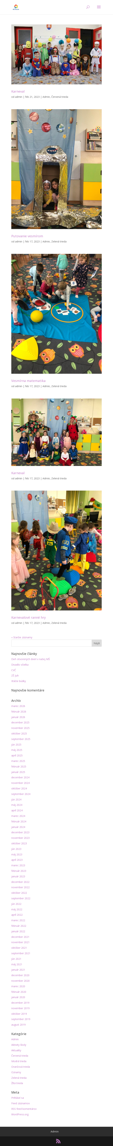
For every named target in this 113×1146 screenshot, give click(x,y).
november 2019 (20, 1008)
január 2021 (18, 969)
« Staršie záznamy (21, 637)
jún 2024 (16, 799)
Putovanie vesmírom (27, 236)
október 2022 (19, 892)
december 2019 (20, 1002)
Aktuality (16, 1050)
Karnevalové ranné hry (28, 617)
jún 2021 (16, 958)
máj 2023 (16, 854)
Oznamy (16, 1072)
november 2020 (20, 980)
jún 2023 (16, 849)
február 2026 (18, 711)
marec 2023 (18, 865)
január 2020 (18, 997)
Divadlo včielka (20, 664)
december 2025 (20, 722)
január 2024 (18, 827)
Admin (46, 96)
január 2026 (18, 717)
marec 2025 (18, 761)
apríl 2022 (17, 914)
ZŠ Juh (15, 675)
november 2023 (20, 838)
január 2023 (18, 876)
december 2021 (20, 937)
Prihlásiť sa (17, 1097)
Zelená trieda (59, 241)
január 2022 (18, 931)
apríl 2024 (17, 810)
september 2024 (20, 794)
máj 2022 (16, 909)
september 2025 (20, 739)
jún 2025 (16, 744)
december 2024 (20, 777)
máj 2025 (16, 750)
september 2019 (20, 1019)
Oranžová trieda (20, 1066)
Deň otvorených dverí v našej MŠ (30, 659)
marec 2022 (18, 920)
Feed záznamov (20, 1103)
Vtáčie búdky (18, 681)
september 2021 (20, 953)
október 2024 (19, 788)
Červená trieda (59, 96)
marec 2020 (18, 986)
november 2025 (20, 728)
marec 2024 (18, 816)
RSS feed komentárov (24, 1108)
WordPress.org (20, 1114)
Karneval (18, 91)
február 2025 (18, 766)
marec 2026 (18, 706)
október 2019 (19, 1013)
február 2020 (18, 991)
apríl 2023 (17, 859)
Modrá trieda (18, 1061)
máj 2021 (16, 964)
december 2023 (20, 832)
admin (18, 96)
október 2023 (19, 843)
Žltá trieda (17, 1083)
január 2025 (18, 772)
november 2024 (20, 783)
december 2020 (20, 975)
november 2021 (20, 942)
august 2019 (18, 1024)
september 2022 (20, 898)
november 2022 (20, 887)
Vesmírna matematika (28, 381)
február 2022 (18, 925)
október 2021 (19, 947)
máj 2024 (16, 805)
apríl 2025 (17, 755)
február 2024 (18, 821)
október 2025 (19, 733)
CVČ (13, 670)
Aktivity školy (18, 1044)
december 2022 (20, 882)
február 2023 (18, 871)
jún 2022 (16, 904)
